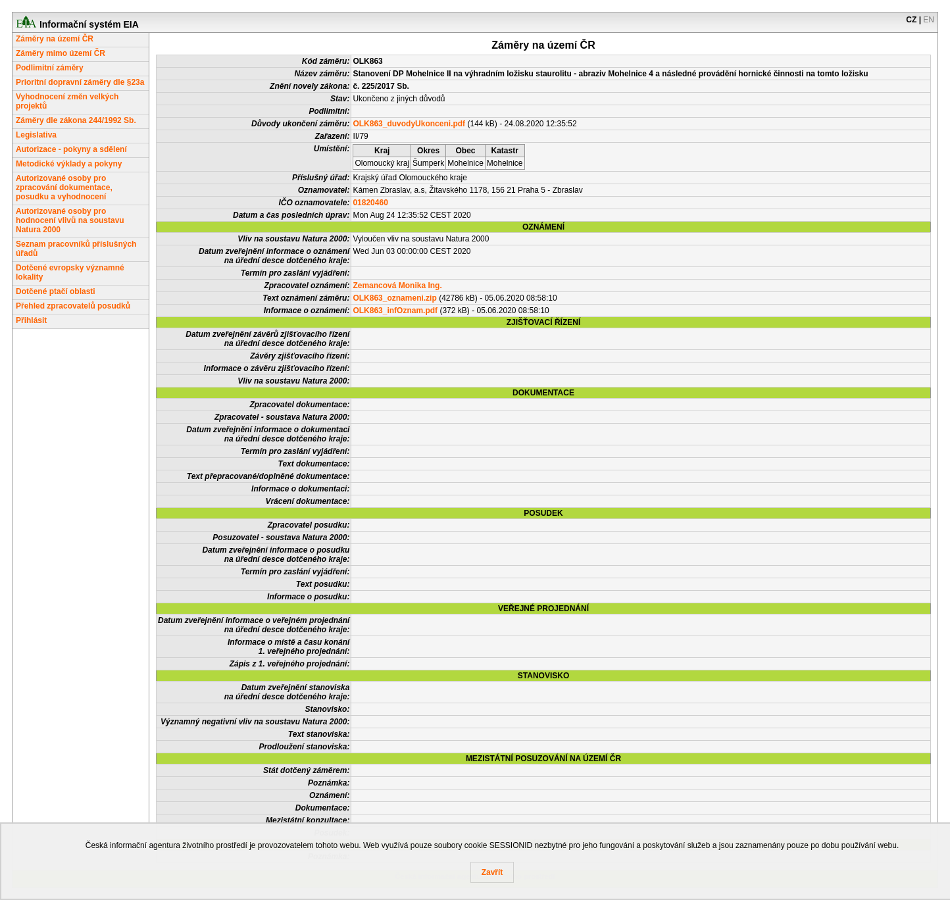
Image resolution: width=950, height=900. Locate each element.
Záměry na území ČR (54, 38)
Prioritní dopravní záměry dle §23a (80, 82)
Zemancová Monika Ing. (397, 285)
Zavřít (492, 872)
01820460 (370, 202)
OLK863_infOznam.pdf (395, 310)
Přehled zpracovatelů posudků (73, 306)
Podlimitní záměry (50, 67)
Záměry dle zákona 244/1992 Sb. (76, 120)
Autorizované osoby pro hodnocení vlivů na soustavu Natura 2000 (70, 220)
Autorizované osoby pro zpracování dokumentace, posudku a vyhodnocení (64, 187)
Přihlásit (31, 320)
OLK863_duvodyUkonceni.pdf (409, 123)
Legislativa (36, 134)
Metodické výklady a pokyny (69, 163)
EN (928, 19)
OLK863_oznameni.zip (394, 298)
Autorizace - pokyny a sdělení (71, 149)
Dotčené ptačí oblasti (55, 291)
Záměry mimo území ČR (60, 53)
